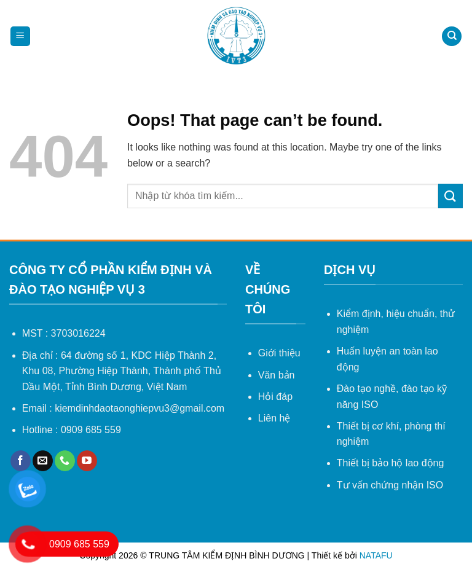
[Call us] (65, 460)
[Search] (452, 36)
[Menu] (20, 36)
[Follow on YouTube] (87, 460)
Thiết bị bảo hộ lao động (390, 463)
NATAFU (376, 555)
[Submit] (450, 196)
